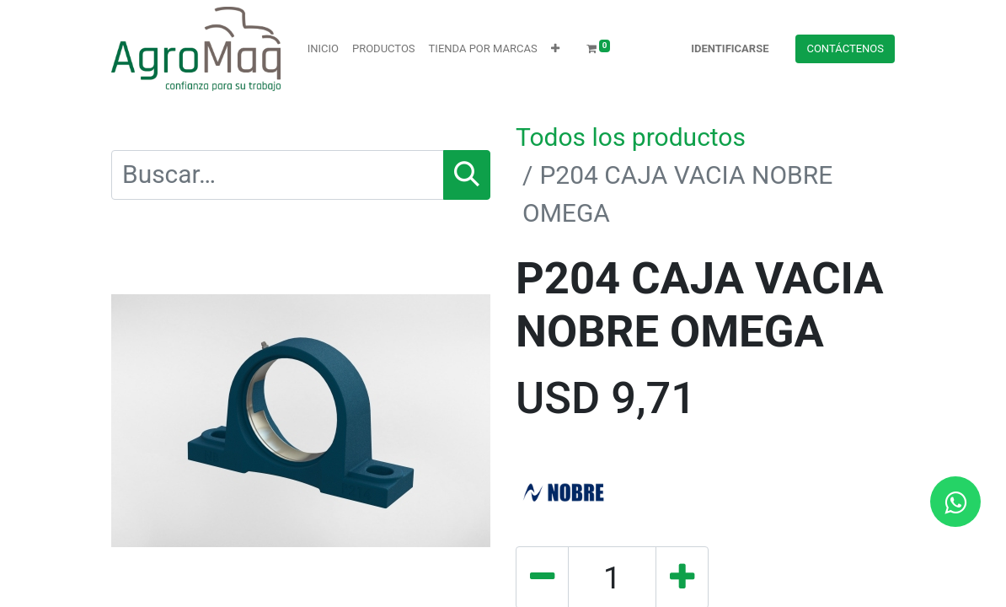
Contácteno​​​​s (845, 48)
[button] (555, 49)
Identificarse (729, 48)
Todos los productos (631, 137)
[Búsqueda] (466, 175)
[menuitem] (323, 49)
